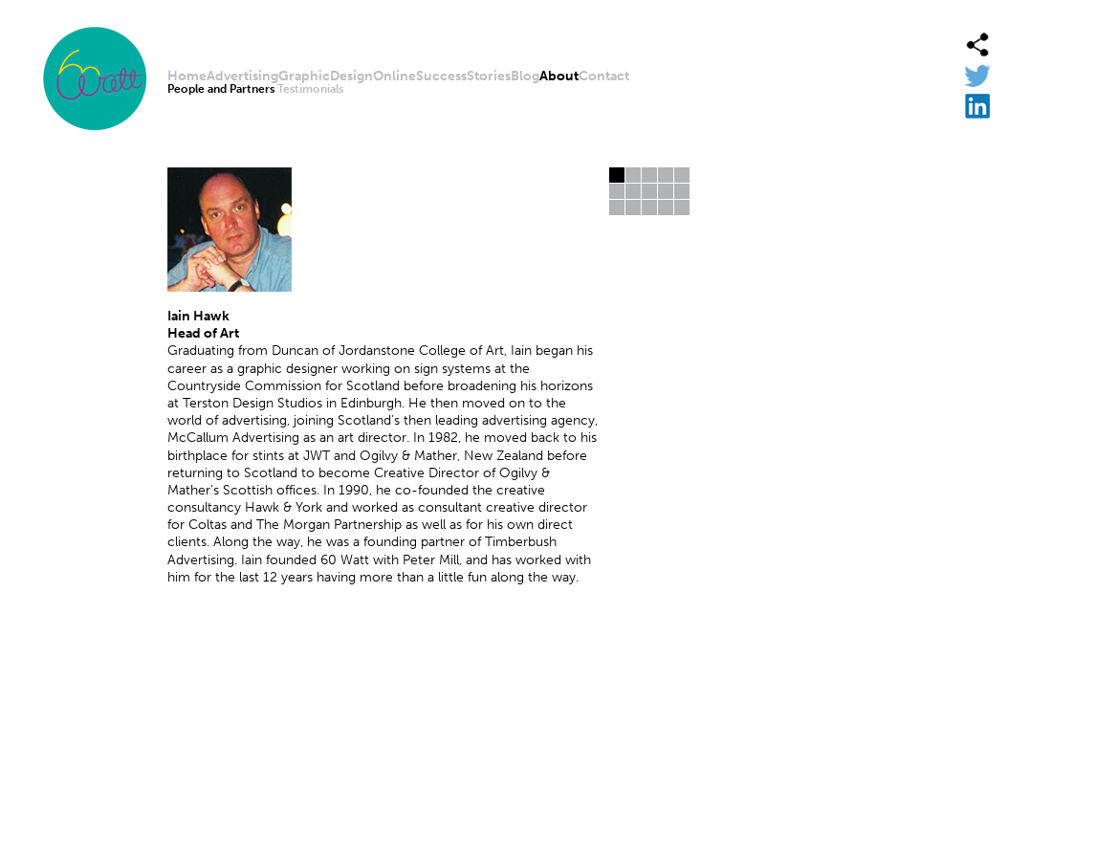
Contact (604, 76)
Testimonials (310, 89)
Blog (525, 76)
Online (394, 76)
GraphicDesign (325, 76)
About (559, 76)
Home (187, 76)
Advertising (242, 76)
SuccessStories (463, 76)
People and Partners (220, 89)
